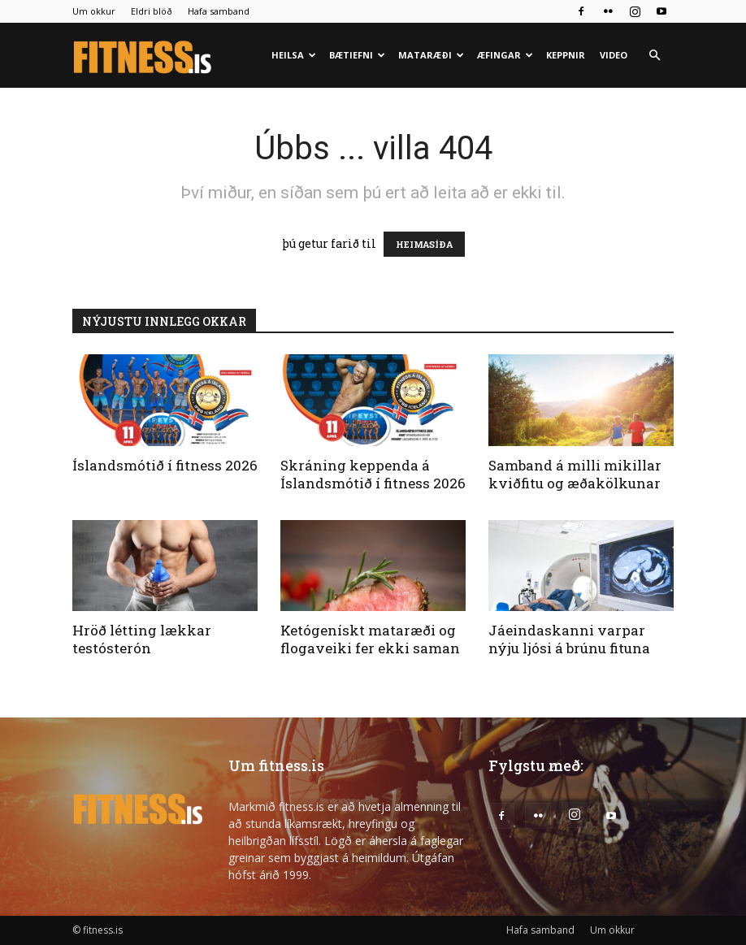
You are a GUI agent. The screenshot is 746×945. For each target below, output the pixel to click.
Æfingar (505, 55)
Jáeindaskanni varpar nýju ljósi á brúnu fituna (569, 639)
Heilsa (293, 55)
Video (613, 55)
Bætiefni (357, 55)
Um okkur (93, 11)
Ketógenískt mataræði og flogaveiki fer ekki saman (370, 639)
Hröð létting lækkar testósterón (141, 639)
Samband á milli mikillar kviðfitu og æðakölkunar (574, 474)
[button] (654, 55)
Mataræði (431, 55)
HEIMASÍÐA (424, 244)
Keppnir (565, 55)
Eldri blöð (151, 11)
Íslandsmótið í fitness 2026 (165, 465)
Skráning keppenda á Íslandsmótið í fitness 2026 (373, 474)
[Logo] (143, 56)
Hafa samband (218, 11)
